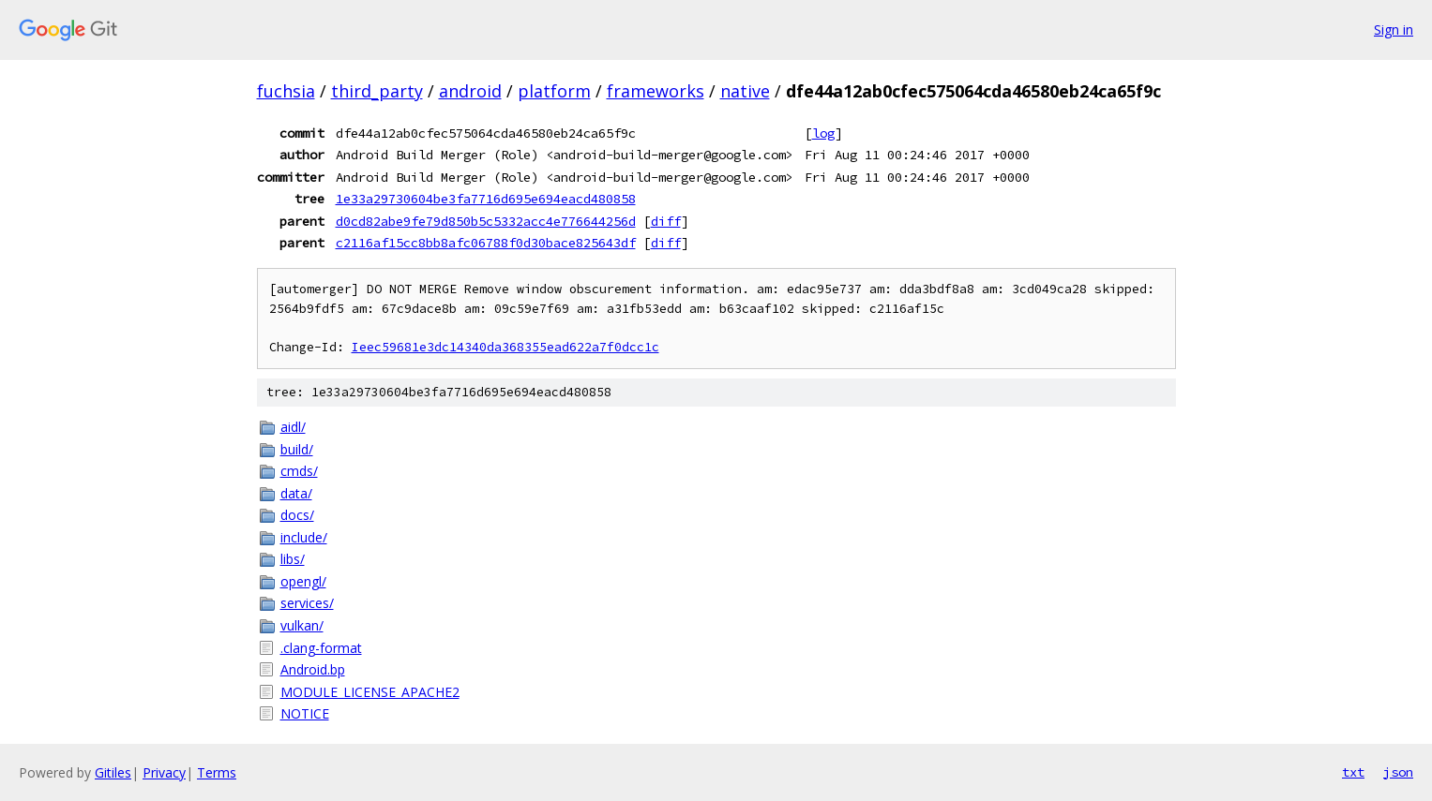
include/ (303, 537)
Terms (216, 772)
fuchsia (286, 91)
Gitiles (113, 772)
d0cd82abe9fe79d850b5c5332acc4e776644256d (486, 221)
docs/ (297, 515)
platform (554, 91)
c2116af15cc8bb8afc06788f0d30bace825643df (486, 242)
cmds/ (299, 471)
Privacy (164, 772)
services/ (307, 603)
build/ (296, 449)
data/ (296, 493)
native (745, 91)
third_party (377, 91)
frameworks (655, 91)
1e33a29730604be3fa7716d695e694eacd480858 (486, 198)
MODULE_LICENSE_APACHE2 (370, 692)
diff (666, 221)
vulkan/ (302, 625)
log (823, 133)
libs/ (292, 559)
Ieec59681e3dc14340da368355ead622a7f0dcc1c (505, 347)
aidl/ (293, 427)
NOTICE (304, 713)
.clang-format (321, 648)
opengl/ (303, 581)
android (470, 91)
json (1398, 772)
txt (1353, 772)
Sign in (1393, 29)
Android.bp (312, 669)
